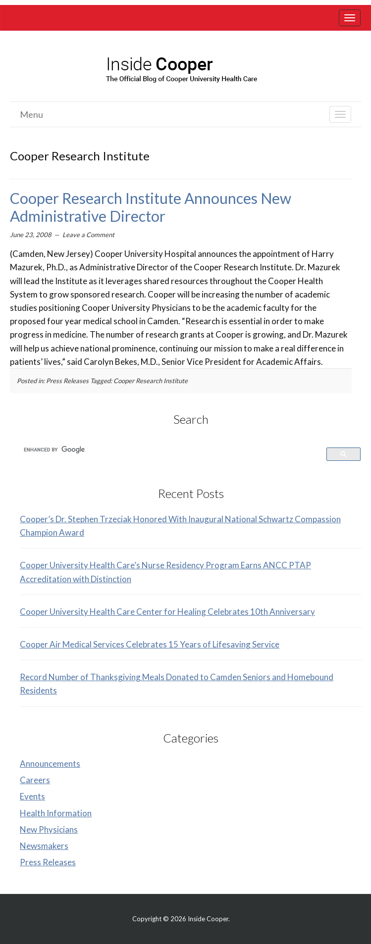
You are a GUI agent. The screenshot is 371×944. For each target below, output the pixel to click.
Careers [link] (35, 780)
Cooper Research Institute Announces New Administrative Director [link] (150, 207)
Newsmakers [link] (44, 846)
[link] (350, 17)
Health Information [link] (56, 813)
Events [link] (32, 796)
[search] (168, 449)
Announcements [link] (50, 763)
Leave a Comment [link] (88, 235)
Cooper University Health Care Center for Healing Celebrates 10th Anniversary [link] (167, 611)
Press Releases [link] (67, 381)
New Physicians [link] (49, 829)
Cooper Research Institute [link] (150, 381)
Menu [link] (31, 114)
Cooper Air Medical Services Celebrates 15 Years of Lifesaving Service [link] (149, 644)
